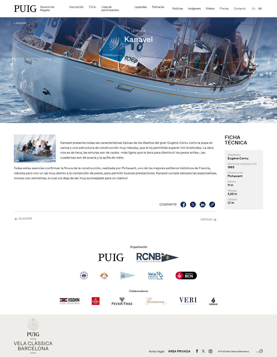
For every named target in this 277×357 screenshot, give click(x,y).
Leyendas (141, 7)
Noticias (177, 8)
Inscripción (76, 7)
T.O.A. (92, 7)
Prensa (224, 8)
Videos (210, 8)
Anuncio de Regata (47, 8)
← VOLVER (20, 23)
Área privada (179, 351)
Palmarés (158, 7)
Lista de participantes (110, 8)
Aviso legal (156, 351)
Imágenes (194, 8)
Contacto (240, 8)
